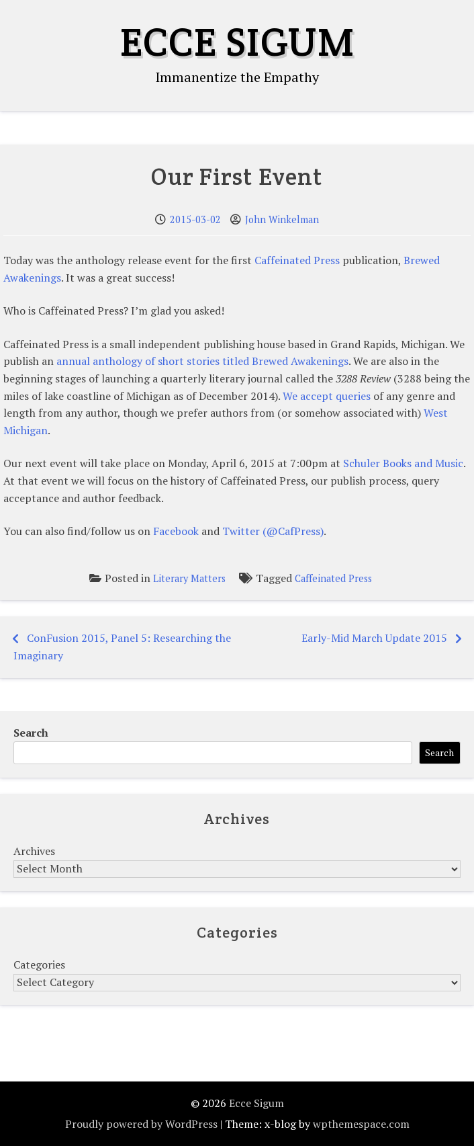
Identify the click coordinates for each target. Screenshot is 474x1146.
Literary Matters (189, 578)
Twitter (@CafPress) (273, 531)
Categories (39, 964)
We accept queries (327, 395)
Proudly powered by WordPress (141, 1123)
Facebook (176, 531)
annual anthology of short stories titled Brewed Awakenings (202, 361)
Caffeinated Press (297, 260)
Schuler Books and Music (403, 463)
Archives (34, 851)
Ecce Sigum (237, 41)
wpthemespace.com (361, 1123)
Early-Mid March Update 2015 (374, 637)
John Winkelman (282, 219)
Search (30, 732)
